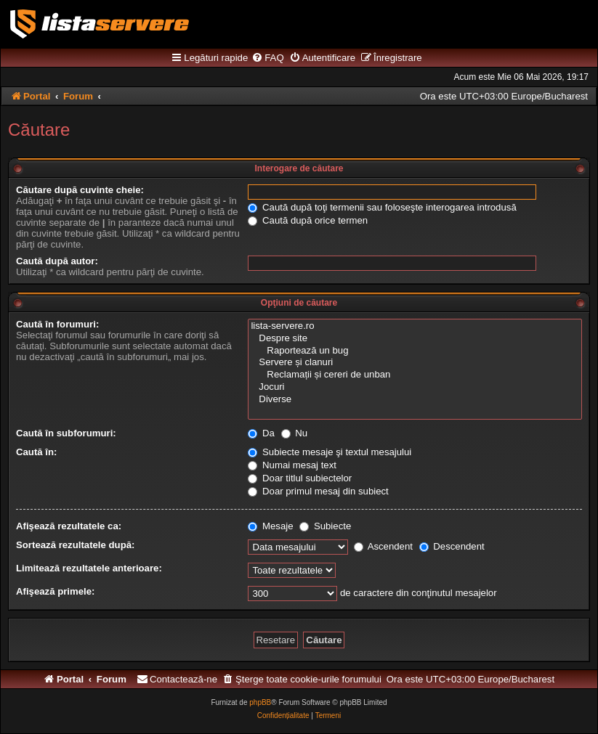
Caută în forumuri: (57, 324)
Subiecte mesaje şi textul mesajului (329, 451)
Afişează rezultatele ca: (68, 526)
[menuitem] (267, 58)
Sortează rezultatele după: (75, 544)
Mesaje (270, 526)
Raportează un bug (415, 351)
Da (261, 433)
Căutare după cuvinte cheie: (80, 189)
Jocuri (415, 387)
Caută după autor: (57, 261)
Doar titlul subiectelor (300, 478)
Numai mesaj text (292, 465)
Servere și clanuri (415, 362)
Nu (294, 433)
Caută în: (36, 451)
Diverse (415, 399)
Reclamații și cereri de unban (415, 375)
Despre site (415, 339)
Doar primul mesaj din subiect (318, 491)
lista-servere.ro (415, 326)
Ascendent (383, 546)
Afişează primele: (55, 591)
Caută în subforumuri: (66, 433)
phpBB (260, 702)
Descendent (452, 546)
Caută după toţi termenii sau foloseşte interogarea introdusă (382, 207)
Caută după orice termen (308, 220)
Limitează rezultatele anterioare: (89, 568)
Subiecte (325, 526)
